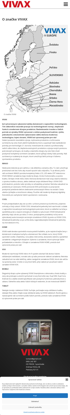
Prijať (35, 396)
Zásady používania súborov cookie (33, 412)
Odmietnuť (35, 401)
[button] (67, 380)
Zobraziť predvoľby (35, 407)
